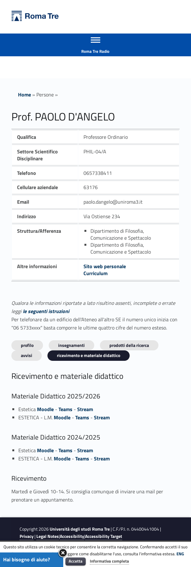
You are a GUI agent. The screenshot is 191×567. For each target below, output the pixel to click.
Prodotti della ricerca (129, 345)
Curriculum (95, 273)
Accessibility (72, 536)
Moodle (45, 409)
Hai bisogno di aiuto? (26, 559)
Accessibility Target (103, 536)
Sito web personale (104, 266)
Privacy (27, 536)
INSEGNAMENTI (71, 345)
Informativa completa (109, 561)
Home (24, 94)
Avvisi (26, 355)
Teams (65, 409)
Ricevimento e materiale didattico (88, 355)
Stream (85, 409)
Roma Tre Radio (95, 51)
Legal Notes (47, 536)
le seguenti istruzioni (46, 311)
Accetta (76, 561)
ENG (180, 554)
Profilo (27, 345)
